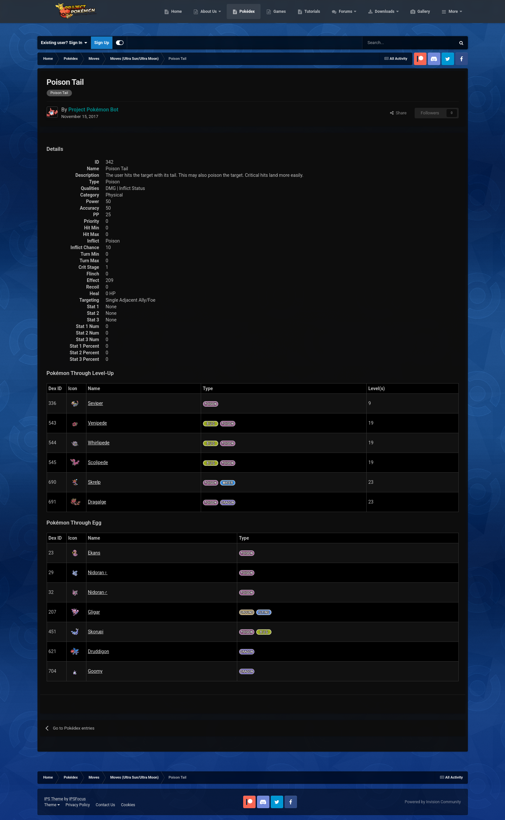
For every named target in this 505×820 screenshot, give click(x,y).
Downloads (416, 16)
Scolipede (98, 462)
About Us (240, 16)
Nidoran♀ (98, 572)
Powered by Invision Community (433, 802)
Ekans (94, 552)
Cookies (128, 805)
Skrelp (94, 482)
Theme (52, 805)
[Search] (385, 42)
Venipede (97, 423)
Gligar (94, 612)
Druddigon (98, 651)
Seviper (95, 403)
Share (398, 112)
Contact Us (105, 805)
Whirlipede (99, 442)
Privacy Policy (77, 805)
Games (310, 16)
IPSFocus (77, 799)
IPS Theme (53, 799)
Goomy (95, 671)
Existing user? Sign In (64, 42)
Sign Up (101, 42)
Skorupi (95, 631)
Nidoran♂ (98, 592)
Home (207, 16)
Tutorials (343, 16)
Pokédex (278, 16)
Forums (377, 16)
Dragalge (97, 501)
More (453, 16)
